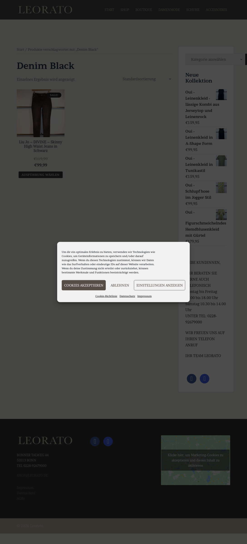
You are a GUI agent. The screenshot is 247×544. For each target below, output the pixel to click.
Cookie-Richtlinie (106, 296)
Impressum (144, 296)
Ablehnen (120, 285)
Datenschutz (127, 296)
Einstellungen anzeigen (159, 285)
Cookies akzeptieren (83, 285)
